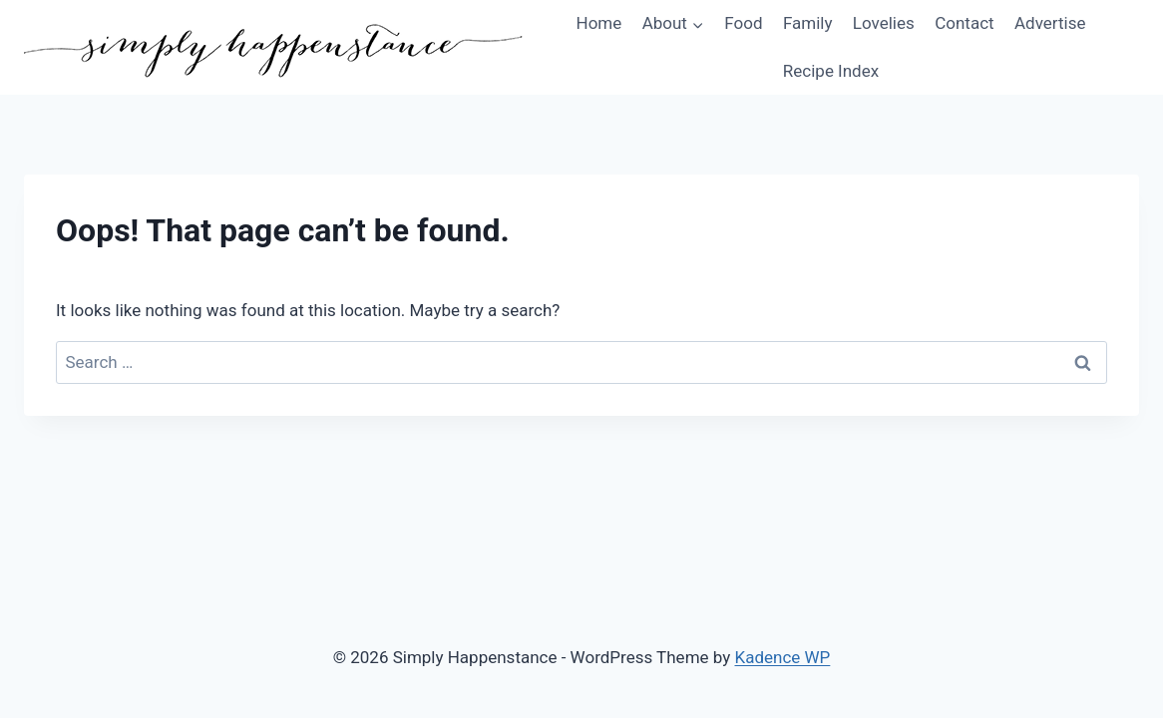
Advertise (1049, 23)
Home (599, 23)
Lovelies (884, 23)
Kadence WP (783, 657)
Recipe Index (831, 71)
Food (743, 23)
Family (808, 23)
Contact (964, 23)
